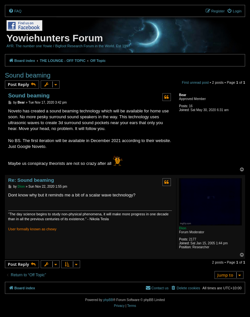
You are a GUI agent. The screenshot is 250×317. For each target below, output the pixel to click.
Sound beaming (27, 75)
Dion (182, 228)
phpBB (108, 300)
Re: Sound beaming (31, 180)
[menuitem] (14, 11)
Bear (182, 95)
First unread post (195, 82)
